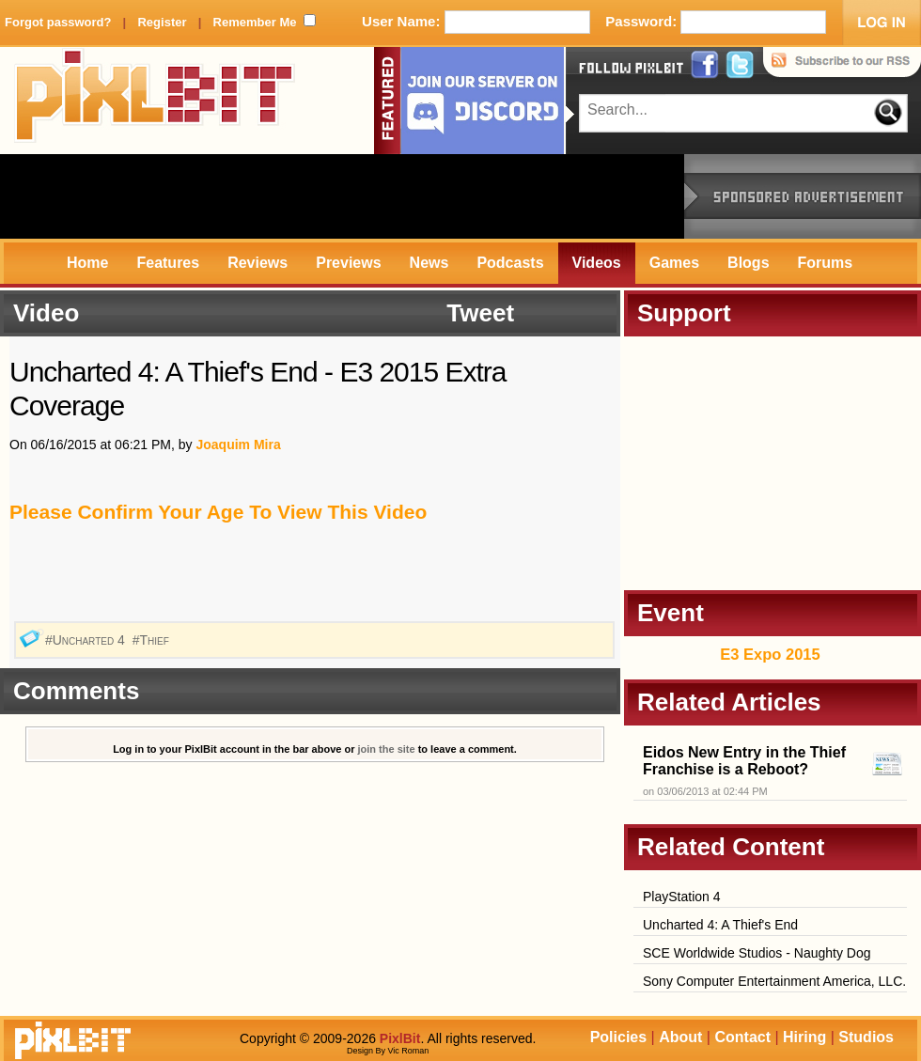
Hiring (804, 1037)
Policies (618, 1037)
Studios (866, 1037)
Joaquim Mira (237, 444)
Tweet (480, 313)
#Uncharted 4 (87, 640)
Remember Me (255, 22)
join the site (386, 749)
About (680, 1037)
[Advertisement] (342, 196)
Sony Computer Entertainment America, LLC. (774, 981)
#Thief (153, 640)
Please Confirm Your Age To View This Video (218, 512)
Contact (742, 1037)
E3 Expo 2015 (770, 654)
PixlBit (155, 100)
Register (161, 22)
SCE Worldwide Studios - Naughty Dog (757, 952)
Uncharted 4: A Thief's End (720, 924)
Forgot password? (58, 22)
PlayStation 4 (682, 896)
